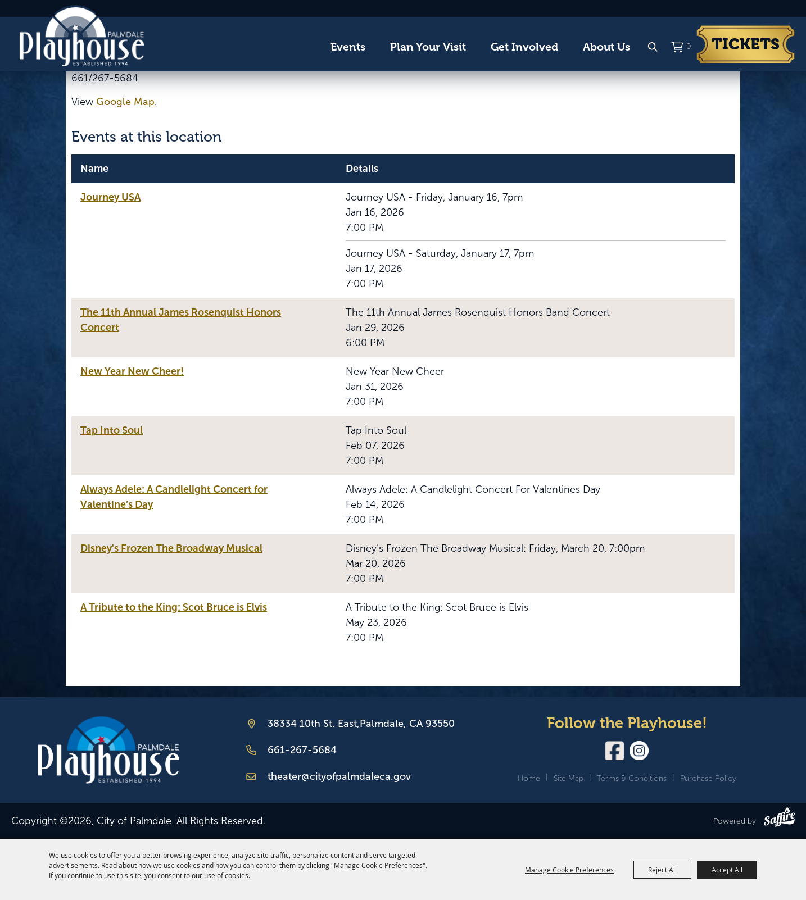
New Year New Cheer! (132, 371)
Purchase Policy (708, 778)
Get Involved (524, 46)
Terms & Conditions (632, 778)
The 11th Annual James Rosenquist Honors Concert (180, 320)
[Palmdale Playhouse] (108, 750)
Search (652, 47)
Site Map (568, 778)
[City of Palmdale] (81, 36)
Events (347, 46)
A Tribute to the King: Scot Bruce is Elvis (173, 607)
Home (529, 778)
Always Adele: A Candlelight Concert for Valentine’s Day (174, 497)
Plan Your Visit (428, 46)
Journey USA (110, 197)
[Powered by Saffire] (779, 819)
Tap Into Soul (111, 430)
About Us (606, 46)
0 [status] (688, 46)
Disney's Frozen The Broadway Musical (171, 548)
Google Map (125, 101)
